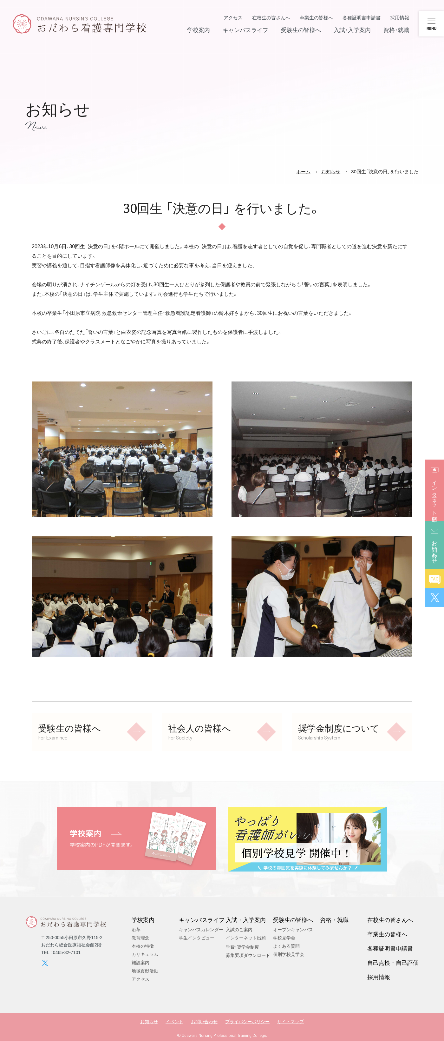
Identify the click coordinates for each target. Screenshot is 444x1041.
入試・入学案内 (246, 920)
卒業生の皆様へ (316, 17)
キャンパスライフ (202, 920)
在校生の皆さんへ (271, 17)
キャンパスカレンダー (201, 929)
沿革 (136, 929)
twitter (45, 963)
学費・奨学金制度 (242, 947)
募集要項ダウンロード (248, 955)
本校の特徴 (143, 946)
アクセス (233, 17)
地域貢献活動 (145, 970)
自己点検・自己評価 (393, 962)
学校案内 (143, 920)
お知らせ (330, 171)
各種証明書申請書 (362, 17)
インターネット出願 (246, 937)
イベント (174, 1021)
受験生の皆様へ (293, 920)
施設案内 (140, 962)
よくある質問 (286, 946)
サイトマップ (290, 1021)
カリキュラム (145, 954)
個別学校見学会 (288, 954)
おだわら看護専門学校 (79, 24)
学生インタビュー (196, 937)
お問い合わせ (204, 1021)
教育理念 (140, 937)
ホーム (303, 171)
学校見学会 (284, 937)
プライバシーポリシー (247, 1021)
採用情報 (399, 17)
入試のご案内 (239, 929)
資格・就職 (334, 920)
